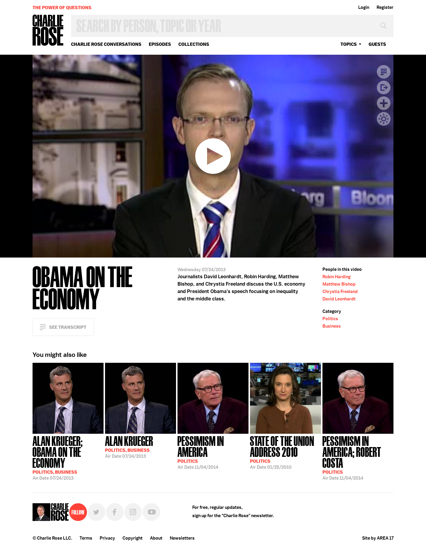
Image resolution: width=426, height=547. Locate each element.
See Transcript (67, 327)
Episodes (160, 44)
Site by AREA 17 (377, 538)
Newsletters (182, 538)
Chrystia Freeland (340, 291)
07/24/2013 (68, 457)
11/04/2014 (213, 452)
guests (377, 44)
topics (349, 44)
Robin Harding (336, 277)
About (156, 538)
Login (363, 7)
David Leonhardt (339, 299)
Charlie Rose (48, 30)
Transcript (383, 72)
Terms (86, 538)
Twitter (96, 512)
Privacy (107, 538)
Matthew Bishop (339, 284)
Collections (193, 44)
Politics (330, 319)
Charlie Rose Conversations (106, 44)
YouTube (151, 512)
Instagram (133, 512)
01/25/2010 (285, 452)
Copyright (132, 538)
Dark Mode (383, 119)
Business (331, 326)
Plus (383, 103)
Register (385, 7)
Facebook (115, 512)
